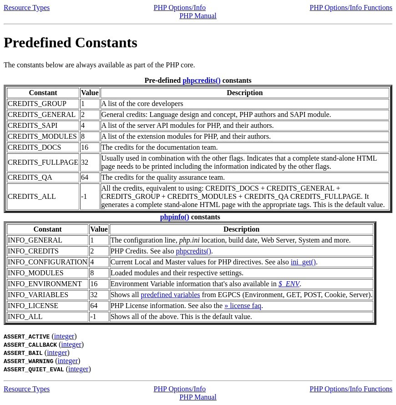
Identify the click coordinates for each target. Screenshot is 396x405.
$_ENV (289, 284)
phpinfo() (174, 217)
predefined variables (170, 295)
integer (64, 336)
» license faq (242, 305)
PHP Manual (198, 16)
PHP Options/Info (180, 7)
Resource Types (27, 7)
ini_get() (303, 262)
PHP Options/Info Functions (351, 7)
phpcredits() (201, 80)
